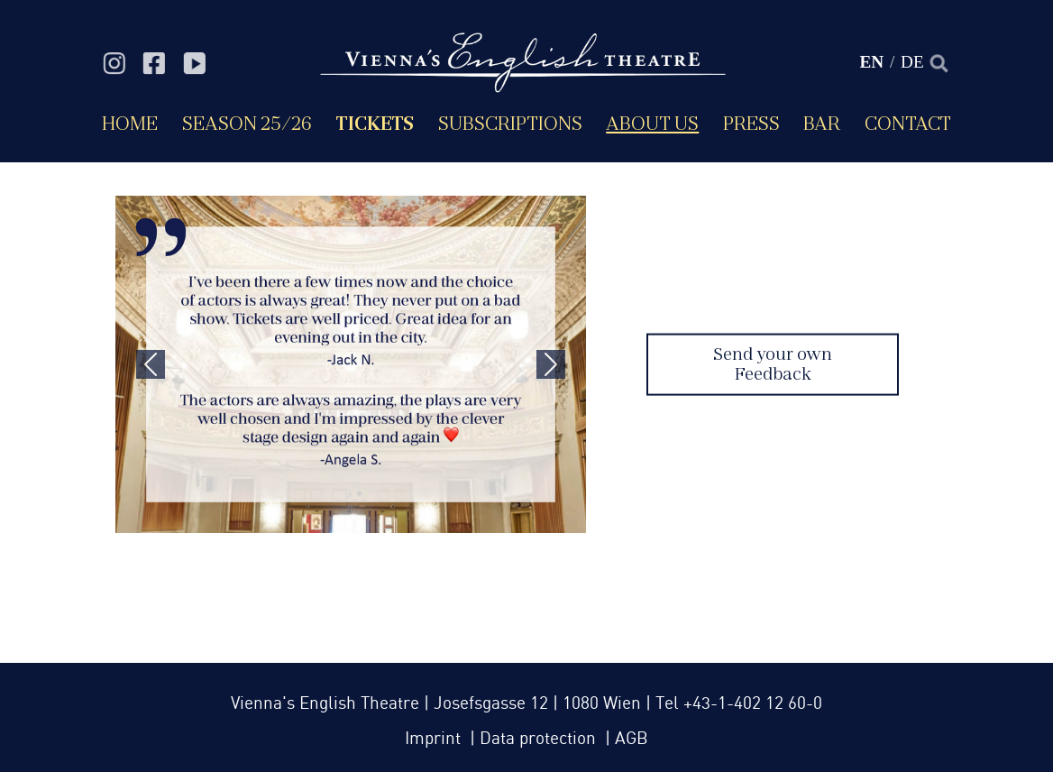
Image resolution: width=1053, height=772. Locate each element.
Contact (908, 123)
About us (652, 123)
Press (751, 123)
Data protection (540, 740)
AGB (631, 740)
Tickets (374, 123)
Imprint (435, 740)
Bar (821, 123)
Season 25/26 (247, 123)
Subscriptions (510, 123)
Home (130, 123)
